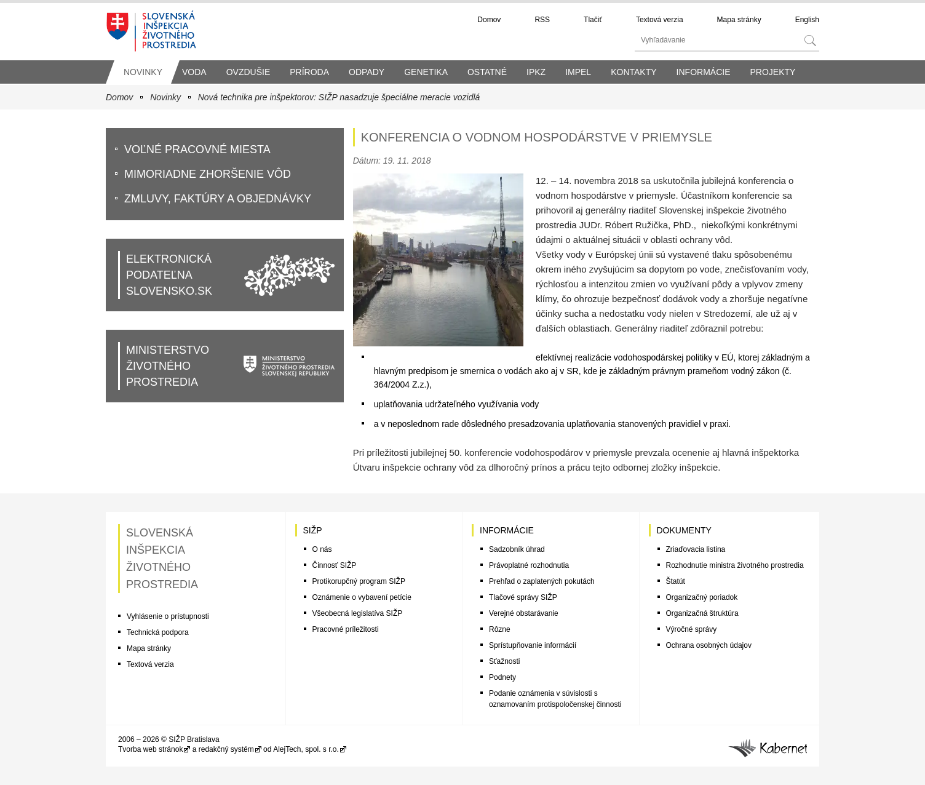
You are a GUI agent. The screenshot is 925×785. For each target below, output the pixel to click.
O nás (322, 549)
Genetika (426, 72)
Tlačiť (593, 19)
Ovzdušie (248, 72)
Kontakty (633, 72)
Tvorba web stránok (150, 749)
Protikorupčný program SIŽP (358, 581)
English (807, 19)
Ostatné (487, 72)
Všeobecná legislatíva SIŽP (357, 613)
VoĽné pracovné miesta (197, 149)
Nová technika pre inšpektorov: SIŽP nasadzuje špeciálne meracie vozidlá (339, 97)
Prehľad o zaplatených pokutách (542, 581)
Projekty (772, 72)
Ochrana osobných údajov (709, 645)
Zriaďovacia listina (696, 549)
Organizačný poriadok (702, 597)
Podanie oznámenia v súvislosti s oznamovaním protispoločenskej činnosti (555, 699)
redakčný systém (226, 749)
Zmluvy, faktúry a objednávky (217, 199)
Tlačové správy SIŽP (523, 597)
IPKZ (536, 72)
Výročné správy (691, 629)
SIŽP (312, 530)
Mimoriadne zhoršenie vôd (207, 174)
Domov (489, 19)
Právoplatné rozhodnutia (529, 565)
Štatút (675, 581)
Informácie (704, 72)
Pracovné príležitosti (345, 629)
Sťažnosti (504, 661)
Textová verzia (659, 19)
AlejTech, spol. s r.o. (306, 749)
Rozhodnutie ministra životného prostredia (735, 565)
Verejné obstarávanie (523, 613)
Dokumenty (684, 530)
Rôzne (499, 629)
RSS (542, 19)
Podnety (502, 677)
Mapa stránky (739, 19)
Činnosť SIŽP (334, 565)
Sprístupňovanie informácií (532, 645)
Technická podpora (158, 632)
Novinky (143, 72)
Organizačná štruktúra (702, 613)
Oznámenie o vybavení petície (361, 597)
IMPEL (578, 72)
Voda (194, 72)
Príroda (309, 72)
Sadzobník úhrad (517, 549)
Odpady (366, 72)
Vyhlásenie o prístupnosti (168, 616)
